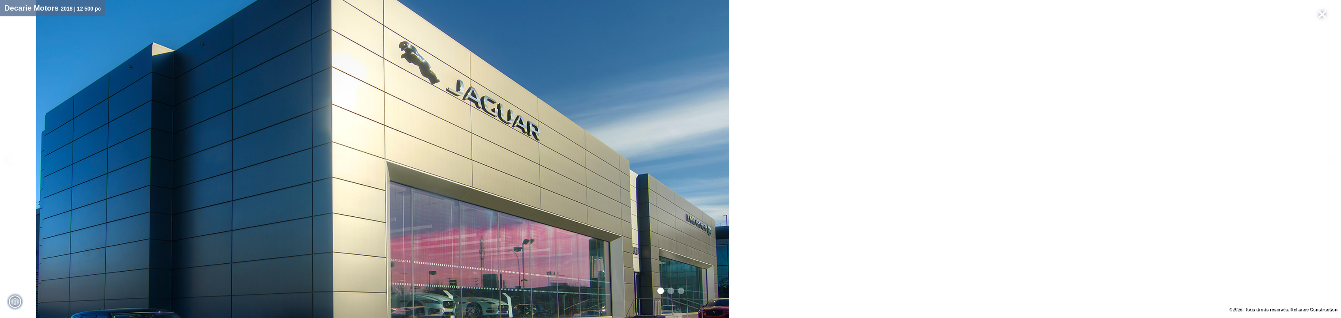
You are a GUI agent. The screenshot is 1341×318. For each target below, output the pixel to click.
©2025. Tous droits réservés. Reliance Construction (1283, 309)
